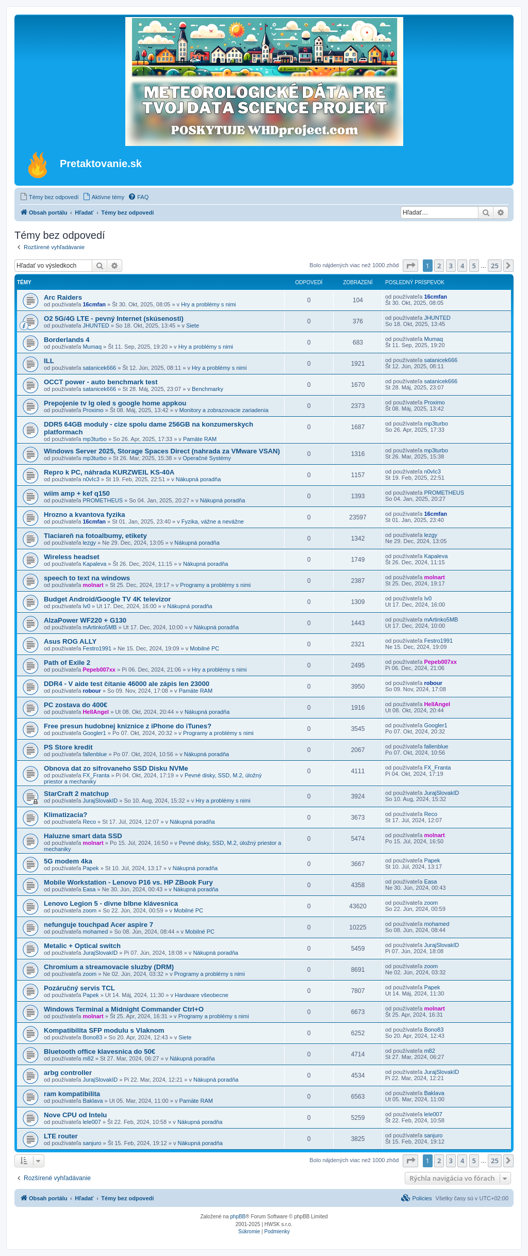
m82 (87, 1058)
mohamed (95, 931)
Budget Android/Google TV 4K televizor (107, 599)
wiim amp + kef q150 (77, 493)
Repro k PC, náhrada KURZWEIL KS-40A (109, 472)
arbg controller (68, 1072)
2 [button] (439, 265)
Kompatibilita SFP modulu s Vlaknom (104, 1030)
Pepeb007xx (99, 669)
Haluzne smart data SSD (83, 836)
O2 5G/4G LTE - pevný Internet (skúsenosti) (114, 318)
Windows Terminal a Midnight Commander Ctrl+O (124, 1009)
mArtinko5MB (99, 627)
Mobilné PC (204, 648)
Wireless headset (72, 557)
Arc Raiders (63, 297)
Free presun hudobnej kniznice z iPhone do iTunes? (127, 726)
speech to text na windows (87, 578)
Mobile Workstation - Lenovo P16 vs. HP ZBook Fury (128, 882)
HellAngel (95, 712)
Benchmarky (207, 389)
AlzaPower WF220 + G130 (85, 620)
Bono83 (92, 1037)
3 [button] (451, 265)
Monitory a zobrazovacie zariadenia (224, 410)
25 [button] (495, 265)
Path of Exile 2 (67, 662)
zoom (89, 910)
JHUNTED (95, 325)
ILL (49, 361)
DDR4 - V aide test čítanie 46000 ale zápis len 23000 (126, 684)
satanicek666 (99, 368)
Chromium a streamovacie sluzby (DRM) (109, 967)
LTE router (61, 1136)
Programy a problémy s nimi (215, 585)
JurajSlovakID (100, 800)
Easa (88, 889)
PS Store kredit (68, 747)
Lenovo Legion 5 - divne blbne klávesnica (111, 903)
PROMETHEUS (102, 500)
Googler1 (94, 733)
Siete (192, 325)
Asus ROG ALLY (70, 641)
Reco (89, 822)
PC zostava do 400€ (75, 705)
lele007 (91, 1122)
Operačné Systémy (207, 458)
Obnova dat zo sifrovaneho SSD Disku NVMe (116, 768)
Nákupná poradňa (198, 479)
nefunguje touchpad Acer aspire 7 (98, 924)
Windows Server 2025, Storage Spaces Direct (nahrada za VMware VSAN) (162, 451)
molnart (92, 585)
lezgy (89, 543)
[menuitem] (49, 197)
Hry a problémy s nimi (208, 304)
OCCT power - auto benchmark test (101, 382)
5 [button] (474, 265)
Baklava (92, 1101)
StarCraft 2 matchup (76, 793)
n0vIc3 (90, 479)
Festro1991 (96, 648)
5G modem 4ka (68, 861)
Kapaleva (94, 564)
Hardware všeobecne (201, 995)
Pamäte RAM (200, 439)
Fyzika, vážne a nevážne (213, 521)
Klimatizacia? (65, 815)
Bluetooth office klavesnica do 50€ (99, 1051)
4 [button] (462, 265)
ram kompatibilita (72, 1094)
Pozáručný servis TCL (79, 988)
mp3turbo (94, 439)
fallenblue (94, 754)
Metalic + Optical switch (82, 946)
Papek (90, 868)
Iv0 (86, 606)
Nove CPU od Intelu (75, 1115)
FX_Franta (95, 775)
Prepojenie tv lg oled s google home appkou (115, 403)
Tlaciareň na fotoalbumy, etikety (95, 536)
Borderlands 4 (67, 340)
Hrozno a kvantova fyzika (84, 514)
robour (91, 691)
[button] (410, 265)
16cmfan (94, 304)
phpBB (237, 1216)
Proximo (92, 410)
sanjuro (91, 1143)
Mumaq (92, 347)
